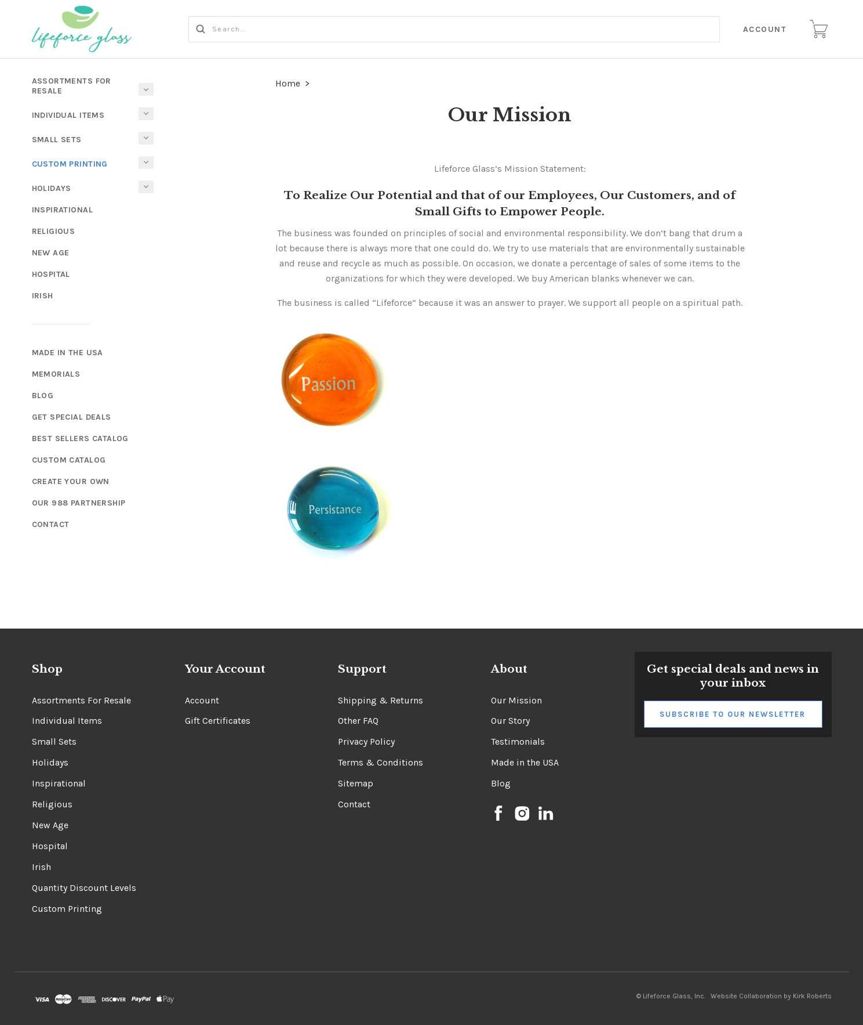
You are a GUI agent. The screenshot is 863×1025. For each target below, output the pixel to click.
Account (765, 29)
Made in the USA (525, 762)
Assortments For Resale (71, 86)
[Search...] (454, 29)
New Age (51, 253)
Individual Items (68, 115)
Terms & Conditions (380, 762)
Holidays (51, 188)
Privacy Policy (366, 741)
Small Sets (57, 140)
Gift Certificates (217, 720)
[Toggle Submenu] (146, 162)
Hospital (51, 274)
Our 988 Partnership (79, 503)
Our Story (510, 720)
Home (287, 83)
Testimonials (518, 741)
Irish (42, 296)
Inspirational (62, 210)
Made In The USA (67, 353)
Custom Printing (70, 164)
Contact (51, 524)
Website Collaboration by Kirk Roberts (771, 996)
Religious (53, 231)
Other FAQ (358, 720)
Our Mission (516, 700)
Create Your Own (71, 481)
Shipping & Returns (380, 700)
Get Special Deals (71, 417)
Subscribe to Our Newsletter (733, 714)
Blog (43, 395)
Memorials (56, 374)
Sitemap (355, 783)
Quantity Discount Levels (84, 887)
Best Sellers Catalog (80, 438)
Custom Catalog (69, 460)
